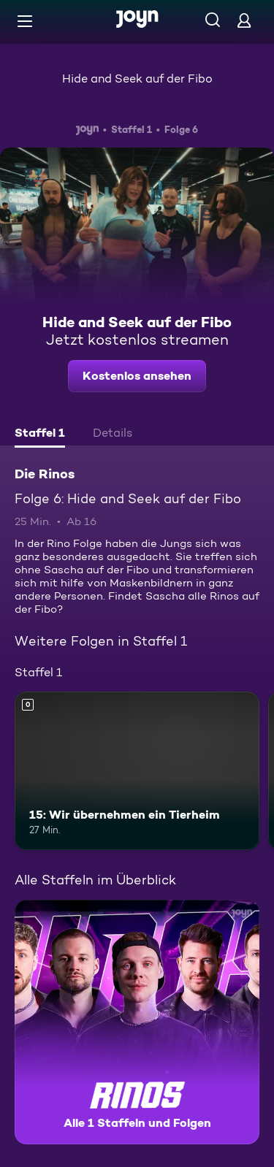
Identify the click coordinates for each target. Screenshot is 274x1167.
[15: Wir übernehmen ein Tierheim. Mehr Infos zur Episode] (137, 771)
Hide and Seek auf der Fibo (137, 78)
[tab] (40, 434)
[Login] (244, 20)
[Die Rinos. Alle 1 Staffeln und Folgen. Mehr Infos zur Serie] (137, 1022)
